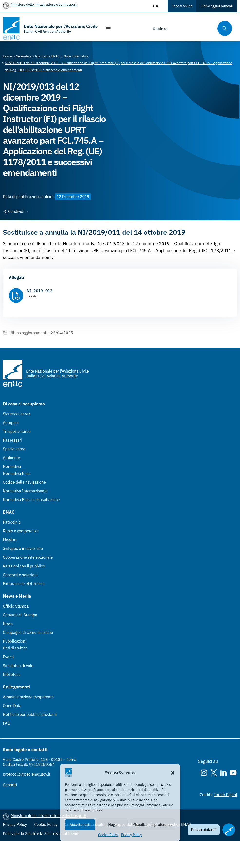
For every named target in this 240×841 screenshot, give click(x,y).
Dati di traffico (15, 648)
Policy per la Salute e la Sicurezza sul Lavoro (41, 833)
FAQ (6, 723)
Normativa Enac (16, 473)
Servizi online (182, 6)
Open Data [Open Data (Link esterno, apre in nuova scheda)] (12, 705)
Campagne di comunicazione (28, 632)
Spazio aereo (14, 448)
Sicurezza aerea (16, 413)
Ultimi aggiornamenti (216, 6)
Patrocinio (12, 522)
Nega (112, 824)
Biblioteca (11, 674)
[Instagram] (175, 28)
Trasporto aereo (17, 431)
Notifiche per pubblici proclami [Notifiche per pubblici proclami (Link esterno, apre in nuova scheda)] (30, 714)
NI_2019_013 (40, 290)
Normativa (12, 466)
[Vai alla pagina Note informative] (76, 56)
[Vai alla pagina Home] (7, 56)
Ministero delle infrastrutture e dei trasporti (44, 4)
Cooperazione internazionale (28, 557)
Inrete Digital (225, 794)
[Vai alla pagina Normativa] (23, 56)
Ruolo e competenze (20, 530)
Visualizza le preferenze (153, 824)
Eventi (8, 656)
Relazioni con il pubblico (24, 566)
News (8, 623)
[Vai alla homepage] (50, 28)
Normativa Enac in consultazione (31, 499)
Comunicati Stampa (20, 614)
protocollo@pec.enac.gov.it (26, 774)
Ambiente (11, 457)
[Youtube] (204, 28)
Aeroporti (11, 422)
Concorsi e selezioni (20, 574)
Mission (9, 539)
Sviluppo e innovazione (23, 548)
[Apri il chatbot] (228, 829)
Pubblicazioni (14, 641)
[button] (172, 772)
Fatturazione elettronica (24, 583)
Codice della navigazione (24, 482)
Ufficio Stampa (16, 606)
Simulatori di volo (18, 665)
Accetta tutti (80, 824)
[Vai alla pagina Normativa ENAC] (47, 56)
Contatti (10, 784)
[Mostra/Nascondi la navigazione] (108, 28)
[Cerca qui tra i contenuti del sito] (223, 28)
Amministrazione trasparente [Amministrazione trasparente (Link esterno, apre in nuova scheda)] (28, 696)
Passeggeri (12, 440)
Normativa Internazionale (25, 490)
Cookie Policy (108, 835)
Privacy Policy (131, 835)
